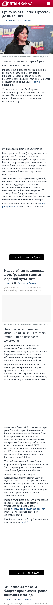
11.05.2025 (7, 20)
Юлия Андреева (25, 20)
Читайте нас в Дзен (27, 257)
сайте (37, 81)
